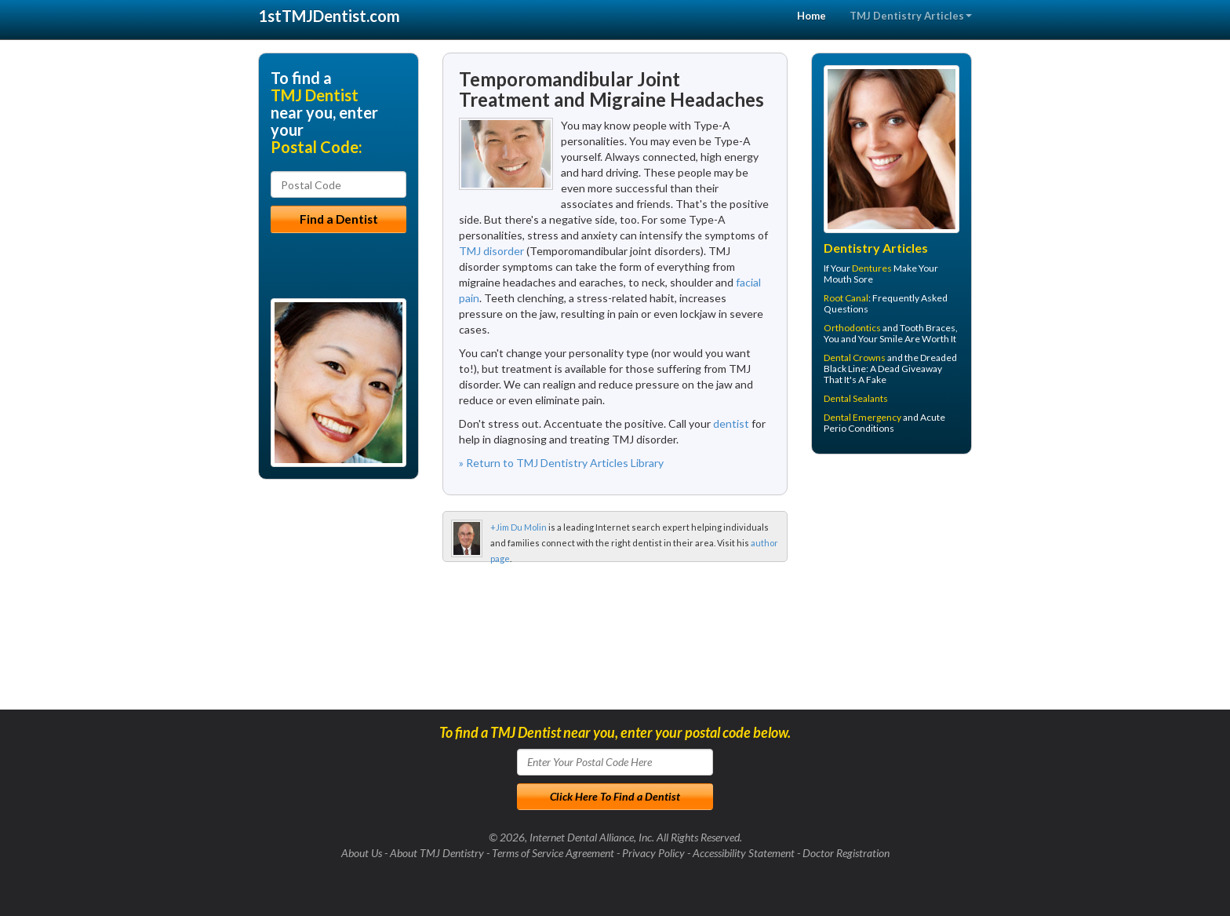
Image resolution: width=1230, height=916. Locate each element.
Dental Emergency (862, 417)
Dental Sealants (856, 398)
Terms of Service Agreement (553, 852)
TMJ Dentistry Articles (911, 15)
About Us (361, 852)
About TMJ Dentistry (437, 852)
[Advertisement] (891, 588)
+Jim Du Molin (518, 527)
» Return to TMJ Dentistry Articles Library (561, 462)
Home (811, 15)
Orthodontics (852, 328)
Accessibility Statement (744, 852)
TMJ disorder (491, 250)
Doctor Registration (846, 852)
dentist (731, 423)
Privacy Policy (653, 852)
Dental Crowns (855, 357)
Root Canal (846, 298)
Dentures (872, 268)
